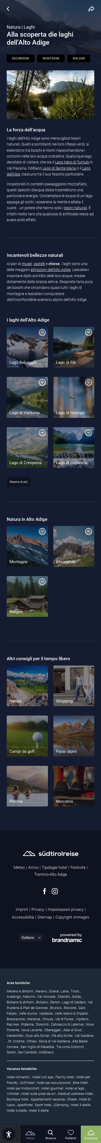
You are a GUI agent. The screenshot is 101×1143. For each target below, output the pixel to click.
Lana (65, 991)
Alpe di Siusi (73, 1030)
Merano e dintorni (20, 991)
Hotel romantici (19, 1077)
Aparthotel (25, 1105)
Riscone (70, 1008)
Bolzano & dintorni (21, 1002)
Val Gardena (84, 1036)
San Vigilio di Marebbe (37, 1047)
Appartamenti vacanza (48, 1099)
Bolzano (42, 1002)
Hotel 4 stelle (17, 1110)
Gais (82, 1008)
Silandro (64, 997)
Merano (41, 991)
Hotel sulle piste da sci (39, 1094)
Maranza (34, 1019)
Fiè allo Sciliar (63, 1036)
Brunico (56, 1008)
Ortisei (32, 1041)
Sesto (11, 1052)
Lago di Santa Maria (59, 168)
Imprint (22, 909)
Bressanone (16, 1019)
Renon (55, 1002)
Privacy (38, 909)
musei (27, 264)
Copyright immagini (72, 917)
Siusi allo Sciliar (38, 1036)
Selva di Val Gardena (55, 1041)
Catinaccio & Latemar (68, 1024)
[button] (9, 1134)
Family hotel (65, 1077)
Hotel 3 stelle (81, 1105)
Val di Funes (65, 1019)
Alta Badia (80, 1041)
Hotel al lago (75, 1088)
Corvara (13, 1047)
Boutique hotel (18, 1099)
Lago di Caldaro (74, 1002)
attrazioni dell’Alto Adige (51, 269)
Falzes (12, 1013)
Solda (77, 997)
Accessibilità (23, 917)
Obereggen (53, 1030)
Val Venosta (46, 997)
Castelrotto (15, 1036)
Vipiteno (82, 1019)
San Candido (28, 1052)
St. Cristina (16, 1041)
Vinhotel (13, 1094)
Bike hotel (81, 1083)
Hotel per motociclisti (23, 1088)
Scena (54, 991)
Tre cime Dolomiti (70, 1047)
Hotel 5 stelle (39, 1110)
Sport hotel (43, 1105)
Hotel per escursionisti (54, 1083)
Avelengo (14, 997)
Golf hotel (27, 1083)
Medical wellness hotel (76, 1094)
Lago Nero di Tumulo (72, 162)
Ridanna (27, 1024)
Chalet (72, 1099)
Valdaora (46, 1013)
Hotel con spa (43, 1077)
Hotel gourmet (52, 1088)
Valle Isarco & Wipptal (72, 1013)
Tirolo (75, 991)
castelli (39, 264)
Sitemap (44, 917)
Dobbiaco (46, 1052)
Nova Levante (32, 1030)
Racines (13, 1024)
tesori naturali (75, 208)
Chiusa (48, 1019)
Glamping (61, 1105)
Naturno (29, 997)
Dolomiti (43, 1024)
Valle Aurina (28, 1013)
